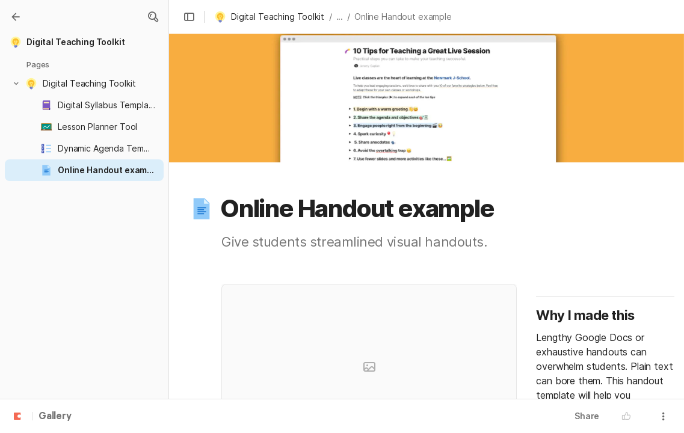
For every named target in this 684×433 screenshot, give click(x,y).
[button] (152, 16)
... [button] (340, 16)
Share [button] (587, 416)
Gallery (55, 417)
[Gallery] (15, 16)
